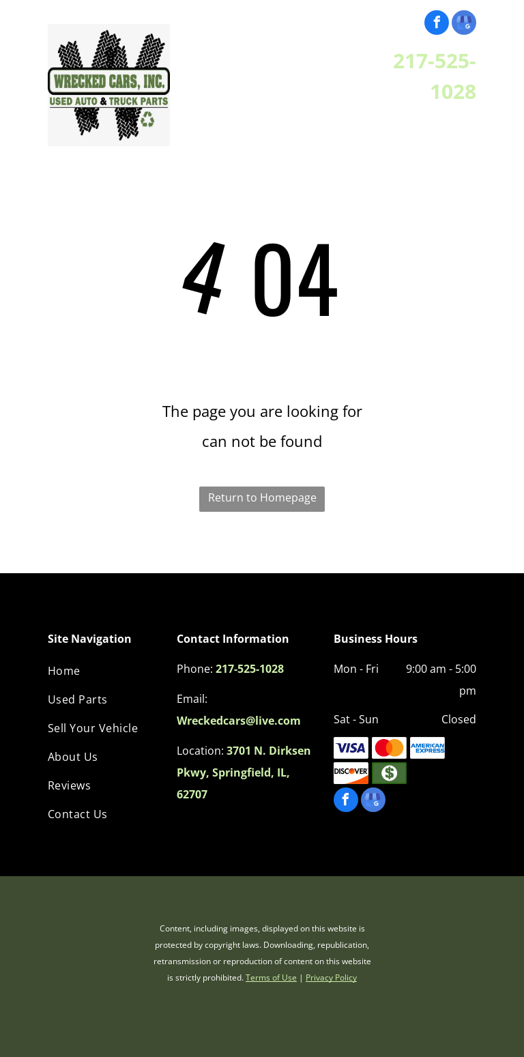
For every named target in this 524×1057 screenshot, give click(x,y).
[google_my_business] (464, 24)
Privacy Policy (331, 977)
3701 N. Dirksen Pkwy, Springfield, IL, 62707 (244, 772)
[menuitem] (105, 670)
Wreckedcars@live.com (239, 720)
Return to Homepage (262, 497)
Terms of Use (271, 977)
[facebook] (436, 24)
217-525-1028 (250, 668)
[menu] (30, 71)
